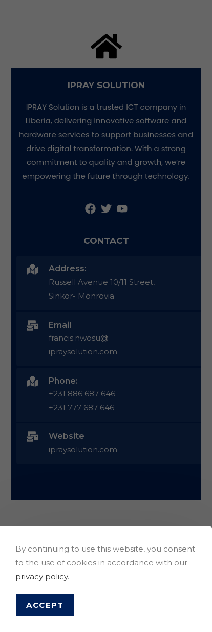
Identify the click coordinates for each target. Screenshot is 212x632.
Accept (44, 605)
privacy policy (41, 576)
